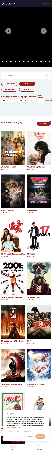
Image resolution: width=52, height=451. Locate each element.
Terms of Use (27, 431)
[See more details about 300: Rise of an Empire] (13, 365)
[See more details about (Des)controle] (13, 191)
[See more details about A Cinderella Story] (39, 409)
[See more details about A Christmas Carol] (39, 365)
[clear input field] (47, 75)
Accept (40, 436)
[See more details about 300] (39, 322)
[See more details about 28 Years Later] (39, 278)
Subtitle (32, 97)
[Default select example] (40, 101)
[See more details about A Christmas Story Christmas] (13, 409)
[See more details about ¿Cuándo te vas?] (13, 148)
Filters (45, 124)
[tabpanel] (26, 37)
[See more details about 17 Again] (39, 235)
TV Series (9, 89)
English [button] (46, 4)
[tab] (2, 61)
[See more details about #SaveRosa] (39, 191)
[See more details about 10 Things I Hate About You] (13, 235)
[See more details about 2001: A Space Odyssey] (13, 278)
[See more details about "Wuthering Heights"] (39, 148)
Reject (30, 436)
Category (5, 97)
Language (22, 97)
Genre (14, 97)
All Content (9, 84)
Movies (27, 84)
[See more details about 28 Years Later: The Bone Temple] (13, 322)
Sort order (40, 97)
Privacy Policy (13, 431)
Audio (27, 89)
